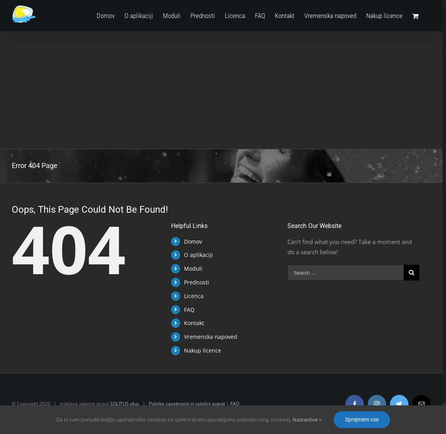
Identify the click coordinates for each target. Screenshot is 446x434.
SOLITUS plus (124, 403)
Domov (193, 241)
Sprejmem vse (362, 419)
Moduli (193, 268)
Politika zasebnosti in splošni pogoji (187, 403)
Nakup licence (202, 350)
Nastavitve (307, 419)
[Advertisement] (221, 90)
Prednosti (196, 282)
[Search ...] (345, 272)
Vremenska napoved (210, 336)
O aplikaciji (198, 255)
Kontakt (194, 323)
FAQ (189, 309)
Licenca (194, 296)
